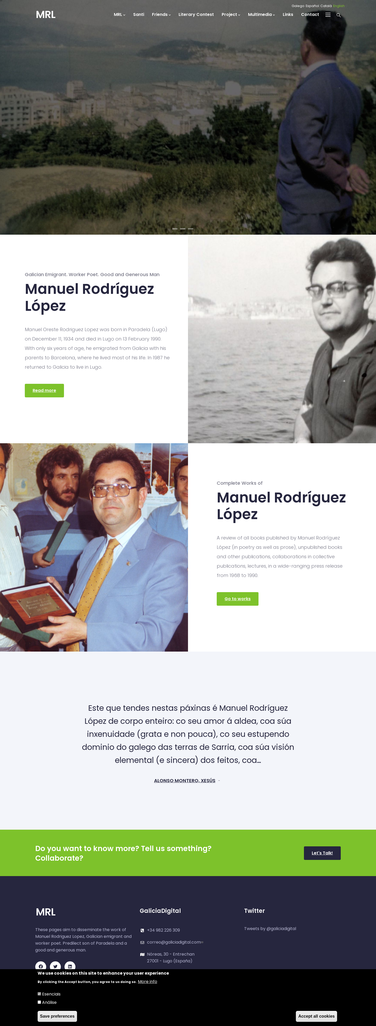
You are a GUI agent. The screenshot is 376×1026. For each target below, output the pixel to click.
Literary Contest (196, 14)
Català (326, 6)
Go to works (238, 599)
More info (147, 982)
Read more (44, 390)
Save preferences (57, 1016)
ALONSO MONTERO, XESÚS (184, 780)
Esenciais (51, 994)
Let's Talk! (322, 853)
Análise (49, 1002)
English (339, 6)
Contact (310, 14)
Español (312, 6)
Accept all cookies (316, 1016)
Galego (298, 6)
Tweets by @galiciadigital (270, 929)
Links (288, 14)
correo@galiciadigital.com (175, 942)
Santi (138, 14)
